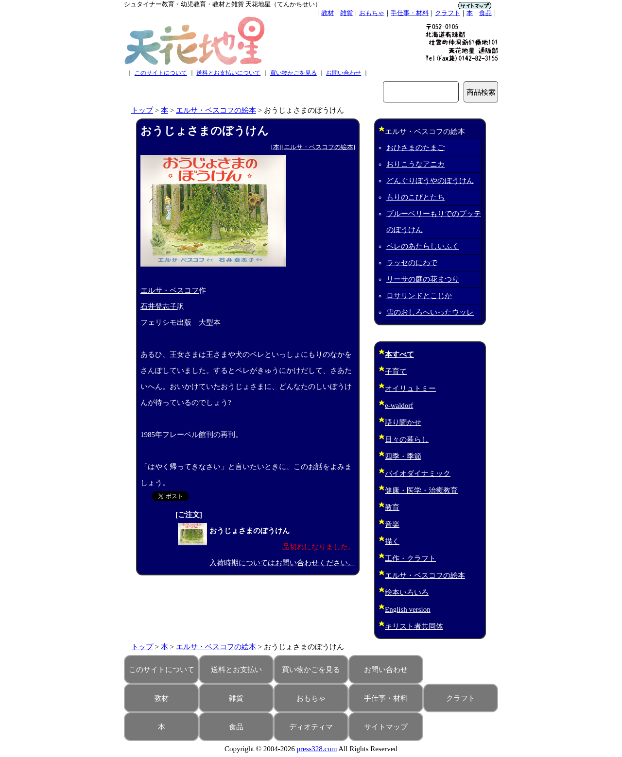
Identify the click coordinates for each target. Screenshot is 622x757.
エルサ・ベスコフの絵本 (216, 110)
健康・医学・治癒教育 (421, 490)
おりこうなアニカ (415, 164)
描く (392, 541)
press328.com (317, 749)
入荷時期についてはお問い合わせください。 (282, 563)
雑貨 (346, 13)
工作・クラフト (410, 558)
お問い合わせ (343, 72)
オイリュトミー (410, 388)
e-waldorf (399, 405)
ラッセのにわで (411, 263)
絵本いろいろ (407, 592)
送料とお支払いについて (228, 72)
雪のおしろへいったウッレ (430, 312)
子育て (396, 371)
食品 (485, 13)
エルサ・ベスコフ (169, 290)
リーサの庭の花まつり (422, 279)
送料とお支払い (236, 669)
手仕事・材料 (410, 13)
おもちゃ (371, 13)
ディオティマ (311, 727)
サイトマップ (386, 727)
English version (408, 609)
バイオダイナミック (417, 473)
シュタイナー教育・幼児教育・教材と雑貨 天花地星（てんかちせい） (222, 4)
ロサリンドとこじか (419, 296)
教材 (327, 13)
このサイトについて (161, 72)
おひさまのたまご (415, 147)
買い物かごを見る (293, 72)
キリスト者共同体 (414, 626)
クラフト (447, 13)
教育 (392, 507)
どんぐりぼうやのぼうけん (430, 181)
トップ (142, 110)
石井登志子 (158, 306)
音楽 (392, 524)
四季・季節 (403, 456)
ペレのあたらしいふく (422, 246)
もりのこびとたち (415, 197)
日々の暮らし (407, 439)
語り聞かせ (403, 422)
